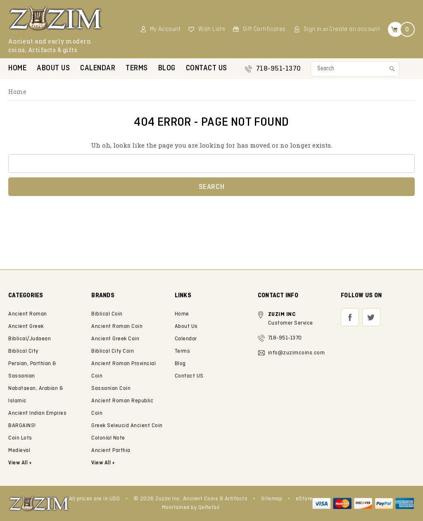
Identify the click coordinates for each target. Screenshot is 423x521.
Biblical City (23, 351)
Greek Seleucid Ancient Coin (127, 425)
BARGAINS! (22, 425)
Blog (167, 68)
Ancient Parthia (111, 450)
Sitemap (272, 498)
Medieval (19, 450)
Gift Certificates (264, 29)
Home (17, 68)
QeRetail (209, 507)
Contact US (206, 68)
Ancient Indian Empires (37, 413)
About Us (53, 68)
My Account (165, 29)
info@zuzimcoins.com (296, 352)
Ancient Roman (27, 314)
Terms (137, 68)
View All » (102, 462)
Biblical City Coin (112, 351)
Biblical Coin (107, 314)
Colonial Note (108, 438)
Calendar (97, 68)
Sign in (313, 29)
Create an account (354, 29)
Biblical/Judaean (29, 338)
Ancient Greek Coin (115, 338)
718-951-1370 (278, 69)
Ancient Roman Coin (117, 326)
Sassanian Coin (111, 388)
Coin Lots (20, 438)
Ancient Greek (26, 326)
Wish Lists (211, 29)
